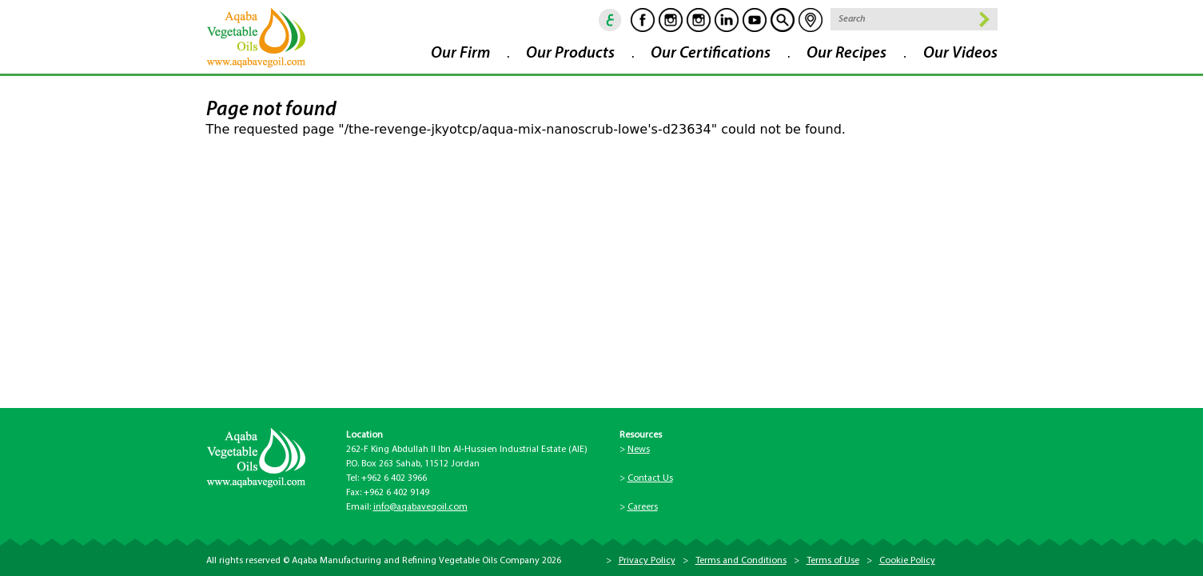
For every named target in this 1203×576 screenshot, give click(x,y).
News (638, 449)
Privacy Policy (647, 561)
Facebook (643, 20)
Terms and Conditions (741, 561)
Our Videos (960, 54)
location (811, 20)
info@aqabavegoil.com (420, 507)
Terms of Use (833, 561)
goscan (783, 20)
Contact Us (650, 478)
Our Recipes (846, 54)
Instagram (671, 20)
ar (611, 20)
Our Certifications (711, 54)
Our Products (570, 54)
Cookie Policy (907, 561)
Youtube (755, 20)
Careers (642, 507)
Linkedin (727, 20)
